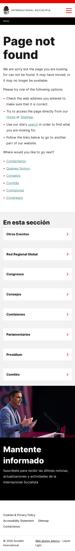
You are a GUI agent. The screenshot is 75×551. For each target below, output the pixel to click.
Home (10, 117)
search (33, 124)
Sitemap (27, 117)
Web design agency (47, 540)
